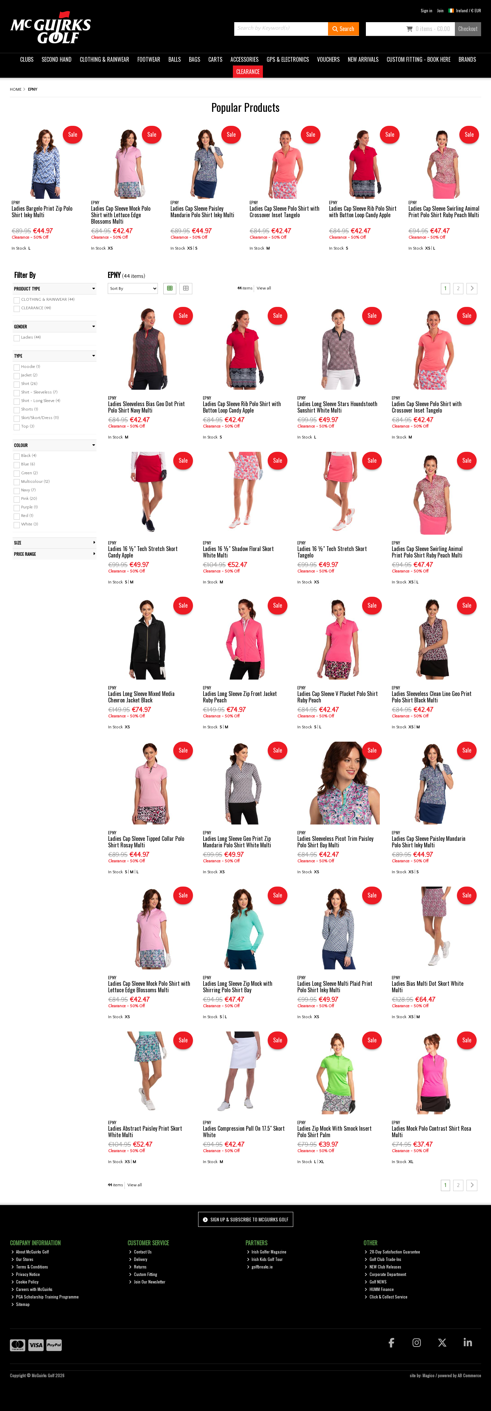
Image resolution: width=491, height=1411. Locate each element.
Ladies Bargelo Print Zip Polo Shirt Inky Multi (42, 211)
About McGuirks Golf (30, 1251)
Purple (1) (29, 507)
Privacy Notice (25, 1274)
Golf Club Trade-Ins (382, 1259)
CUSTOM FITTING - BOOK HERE (418, 59)
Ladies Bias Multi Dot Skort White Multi (427, 986)
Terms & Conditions (29, 1266)
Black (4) (28, 456)
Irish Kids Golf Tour (265, 1259)
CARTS (215, 59)
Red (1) (27, 516)
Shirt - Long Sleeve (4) (40, 401)
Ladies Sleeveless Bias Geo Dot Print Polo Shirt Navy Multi (146, 407)
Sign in (426, 10)
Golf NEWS (375, 1281)
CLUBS (26, 59)
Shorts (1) (29, 409)
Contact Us (140, 1251)
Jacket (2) (29, 375)
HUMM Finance (379, 1289)
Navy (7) (28, 490)
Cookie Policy (25, 1281)
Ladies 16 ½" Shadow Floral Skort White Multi (238, 552)
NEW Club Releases (382, 1266)
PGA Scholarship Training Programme (45, 1296)
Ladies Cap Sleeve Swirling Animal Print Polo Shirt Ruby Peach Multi (443, 211)
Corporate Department (385, 1274)
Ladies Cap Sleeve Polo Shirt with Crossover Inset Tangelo (284, 211)
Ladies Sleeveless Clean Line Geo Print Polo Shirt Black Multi (432, 696)
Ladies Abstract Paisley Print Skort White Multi (145, 1131)
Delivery (138, 1259)
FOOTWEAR (148, 59)
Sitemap (20, 1304)
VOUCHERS (328, 59)
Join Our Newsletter (147, 1281)
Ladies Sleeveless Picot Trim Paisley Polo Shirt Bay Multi (335, 841)
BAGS (194, 59)
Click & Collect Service (385, 1296)
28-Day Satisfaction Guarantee (392, 1251)
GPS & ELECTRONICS (288, 59)
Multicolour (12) (35, 481)
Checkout (468, 29)
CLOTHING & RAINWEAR (104, 59)
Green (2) (29, 473)
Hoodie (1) (30, 367)
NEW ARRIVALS (363, 59)
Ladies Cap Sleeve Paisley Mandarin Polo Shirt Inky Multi (202, 211)
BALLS (174, 59)
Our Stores (22, 1259)
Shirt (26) (29, 384)
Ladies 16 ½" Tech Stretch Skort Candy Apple (143, 552)
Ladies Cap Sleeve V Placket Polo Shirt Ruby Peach (337, 696)
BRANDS (467, 59)
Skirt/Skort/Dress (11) (40, 418)
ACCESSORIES (244, 59)
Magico (428, 1375)
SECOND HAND (57, 59)
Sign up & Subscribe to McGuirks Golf (245, 1219)
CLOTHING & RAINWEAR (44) (48, 299)
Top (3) (27, 426)
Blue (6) (28, 464)
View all (264, 288)
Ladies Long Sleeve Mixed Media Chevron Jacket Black (141, 696)
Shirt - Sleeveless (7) (39, 392)
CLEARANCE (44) (36, 308)
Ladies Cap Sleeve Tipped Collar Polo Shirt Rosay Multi (146, 841)
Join (440, 10)
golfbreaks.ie (260, 1266)
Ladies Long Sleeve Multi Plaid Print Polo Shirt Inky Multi (334, 986)
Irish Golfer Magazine (267, 1251)
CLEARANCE (247, 72)
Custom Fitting (143, 1274)
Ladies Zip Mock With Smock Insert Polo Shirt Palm (334, 1131)
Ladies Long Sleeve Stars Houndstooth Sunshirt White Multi (337, 407)
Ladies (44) (31, 337)
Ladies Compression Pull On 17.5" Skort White (244, 1131)
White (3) (29, 524)
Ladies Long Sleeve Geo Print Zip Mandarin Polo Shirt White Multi (237, 841)
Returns (138, 1266)
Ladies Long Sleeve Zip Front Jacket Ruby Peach (240, 696)
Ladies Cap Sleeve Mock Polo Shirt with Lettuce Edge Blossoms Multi (120, 214)
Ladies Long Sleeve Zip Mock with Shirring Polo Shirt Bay (237, 986)
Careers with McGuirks (32, 1289)
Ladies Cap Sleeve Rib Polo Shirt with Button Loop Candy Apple (363, 211)
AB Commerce (469, 1375)
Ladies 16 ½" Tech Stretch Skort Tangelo (332, 552)
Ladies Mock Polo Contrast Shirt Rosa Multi (431, 1131)
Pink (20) (29, 498)
